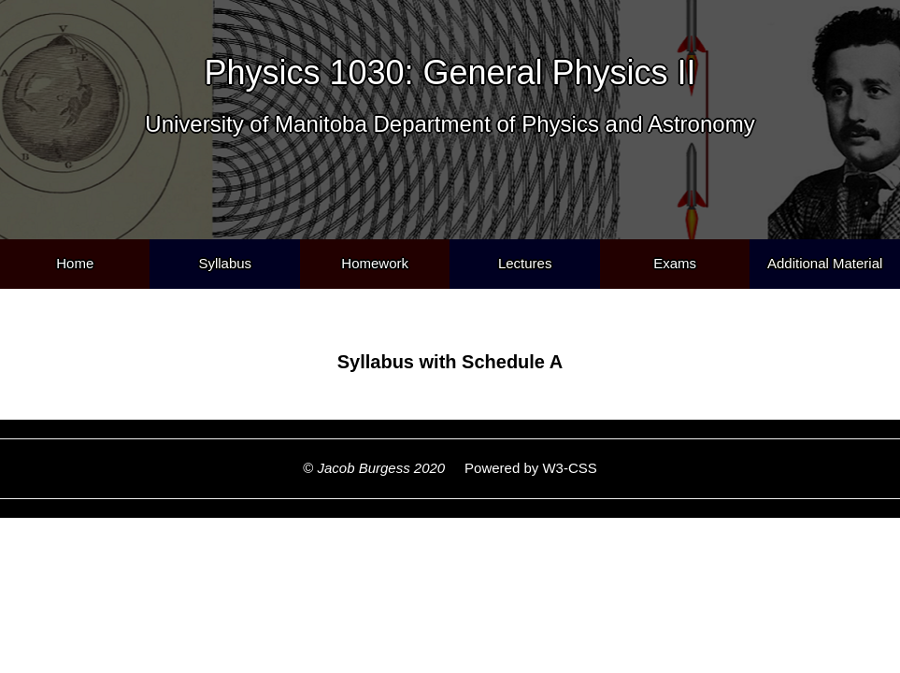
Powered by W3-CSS (522, 468)
